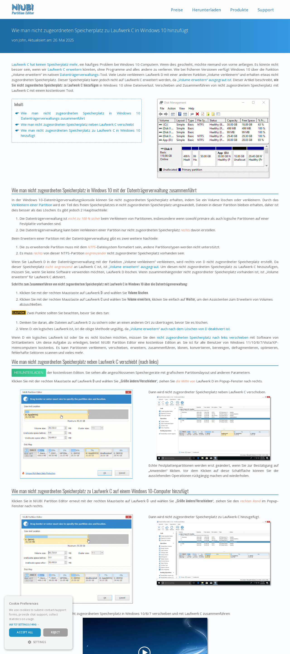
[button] (38, 624)
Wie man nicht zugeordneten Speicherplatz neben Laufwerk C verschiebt (77, 124)
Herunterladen (206, 9)
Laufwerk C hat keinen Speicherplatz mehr (45, 64)
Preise (177, 9)
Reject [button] (55, 632)
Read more (42, 619)
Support (266, 9)
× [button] (67, 601)
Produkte (239, 9)
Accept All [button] (25, 632)
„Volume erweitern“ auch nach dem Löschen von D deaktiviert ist (179, 328)
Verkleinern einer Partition (32, 205)
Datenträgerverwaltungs (79, 74)
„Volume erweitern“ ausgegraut (133, 266)
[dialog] (38, 622)
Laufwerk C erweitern (65, 69)
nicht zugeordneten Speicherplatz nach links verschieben (203, 337)
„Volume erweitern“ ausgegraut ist (204, 79)
